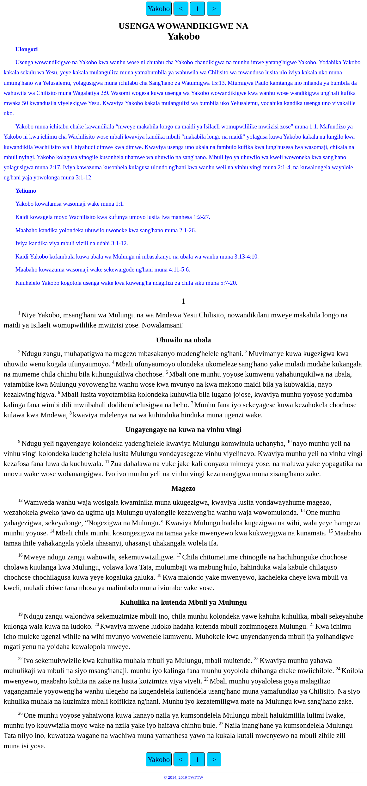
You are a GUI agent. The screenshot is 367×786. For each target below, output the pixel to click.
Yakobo (159, 8)
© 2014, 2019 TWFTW (183, 777)
